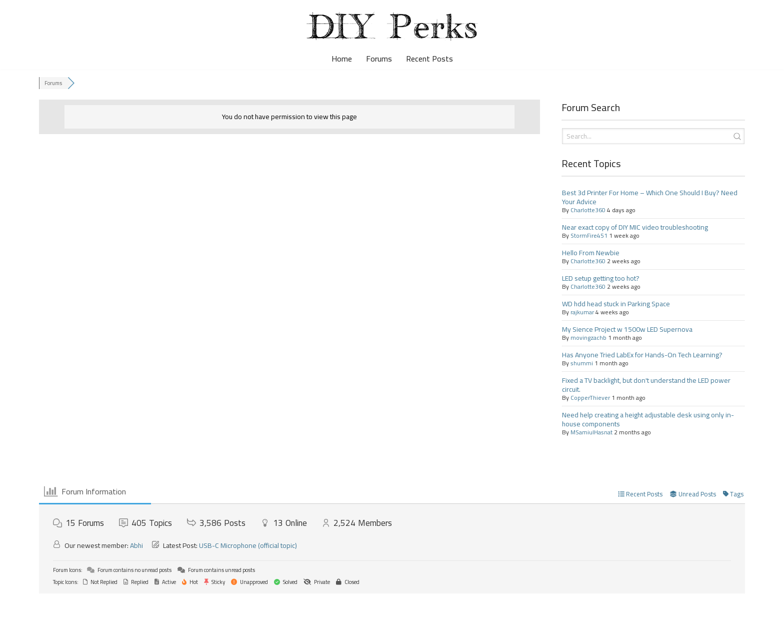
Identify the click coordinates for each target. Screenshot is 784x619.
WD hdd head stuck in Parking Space (616, 303)
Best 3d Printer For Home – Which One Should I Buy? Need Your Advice (650, 197)
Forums (379, 59)
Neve (16, 605)
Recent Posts (429, 59)
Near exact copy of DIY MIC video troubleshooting (635, 227)
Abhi (136, 545)
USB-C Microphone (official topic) (248, 545)
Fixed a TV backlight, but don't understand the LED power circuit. (646, 385)
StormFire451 (589, 235)
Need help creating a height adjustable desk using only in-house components (648, 419)
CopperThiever (590, 397)
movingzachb (588, 337)
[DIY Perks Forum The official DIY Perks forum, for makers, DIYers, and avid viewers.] (392, 26)
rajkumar (582, 312)
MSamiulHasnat (591, 432)
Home (342, 59)
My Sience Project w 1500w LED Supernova (627, 329)
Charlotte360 (588, 210)
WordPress (91, 605)
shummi (581, 363)
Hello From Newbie (591, 252)
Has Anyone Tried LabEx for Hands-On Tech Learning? (642, 354)
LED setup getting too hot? (601, 278)
